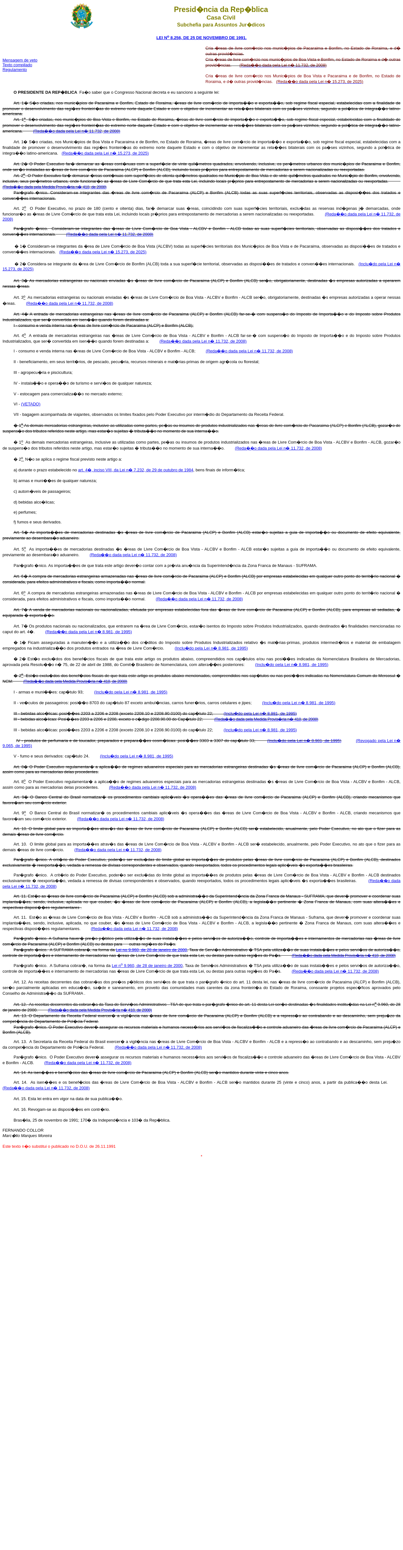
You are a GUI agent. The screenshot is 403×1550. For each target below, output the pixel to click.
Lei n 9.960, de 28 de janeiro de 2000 (147, 965)
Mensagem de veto (20, 60)
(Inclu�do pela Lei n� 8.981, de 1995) (211, 648)
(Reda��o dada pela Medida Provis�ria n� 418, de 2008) (54, 187)
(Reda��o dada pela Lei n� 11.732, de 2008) (76, 131)
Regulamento (15, 69)
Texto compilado (17, 64)
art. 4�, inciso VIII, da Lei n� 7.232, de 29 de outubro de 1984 (135, 470)
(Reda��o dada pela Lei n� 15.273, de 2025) (105, 153)
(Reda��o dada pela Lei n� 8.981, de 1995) (88, 631)
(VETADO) (30, 404)
